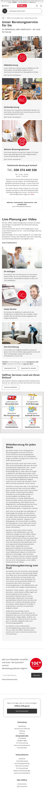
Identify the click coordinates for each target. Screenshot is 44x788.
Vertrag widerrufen (22, 736)
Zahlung (22, 731)
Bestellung (22, 726)
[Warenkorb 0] (41, 6)
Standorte (22, 759)
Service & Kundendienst (22, 745)
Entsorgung (22, 738)
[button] (4, 6)
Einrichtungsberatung (22, 763)
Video (32, 194)
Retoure (22, 733)
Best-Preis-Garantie (22, 766)
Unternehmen (22, 784)
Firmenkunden (22, 748)
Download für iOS (10, 368)
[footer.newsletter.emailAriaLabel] (16, 675)
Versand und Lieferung (22, 729)
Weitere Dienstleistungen (22, 771)
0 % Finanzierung (22, 743)
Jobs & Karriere (22, 786)
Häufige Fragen (22, 740)
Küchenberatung (22, 761)
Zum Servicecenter (22, 711)
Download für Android (28, 368)
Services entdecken (10, 387)
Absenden (36, 675)
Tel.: (22, 170)
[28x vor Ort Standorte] (37, 6)
